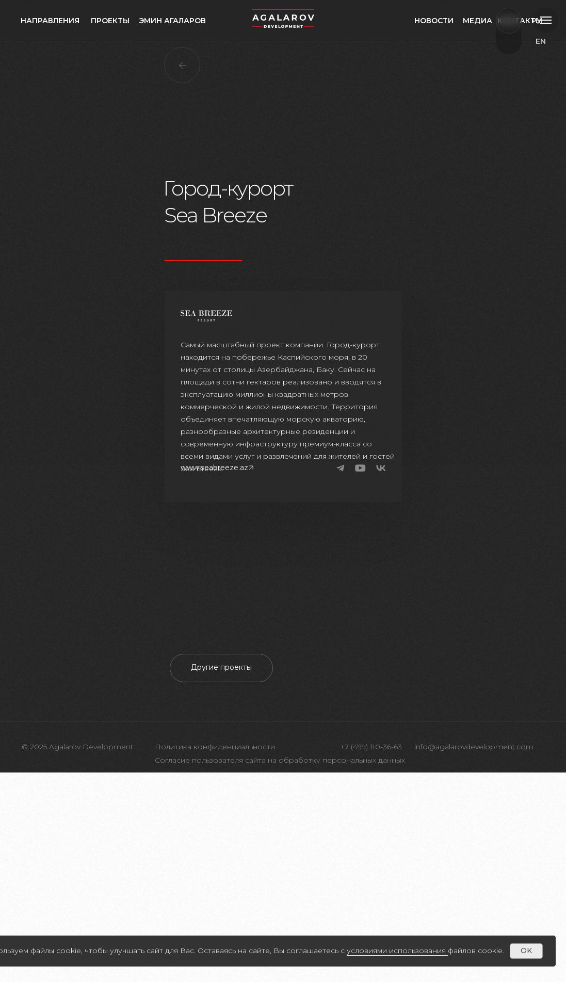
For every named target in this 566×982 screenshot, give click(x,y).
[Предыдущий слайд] (81, 739)
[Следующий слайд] (484, 739)
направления (50, 20)
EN (541, 41)
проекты (110, 20)
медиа (477, 20)
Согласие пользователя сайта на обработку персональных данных (280, 969)
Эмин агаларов (172, 20)
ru (546, 62)
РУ (536, 20)
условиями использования (396, 950)
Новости (434, 20)
